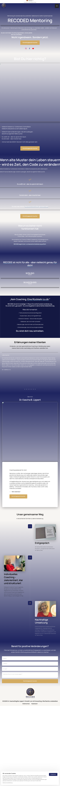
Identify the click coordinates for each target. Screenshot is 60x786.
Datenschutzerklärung (7, 782)
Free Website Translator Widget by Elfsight (30, 2)
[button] (30, 0)
